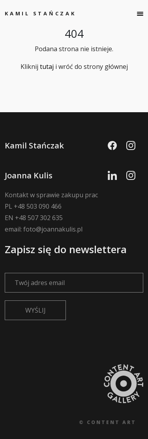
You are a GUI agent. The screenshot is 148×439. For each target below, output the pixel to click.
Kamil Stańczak (40, 13)
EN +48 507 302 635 (34, 217)
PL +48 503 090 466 (33, 206)
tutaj (47, 66)
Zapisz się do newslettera (74, 265)
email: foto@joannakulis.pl (43, 229)
